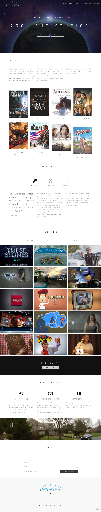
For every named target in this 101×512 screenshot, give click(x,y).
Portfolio (87, 3)
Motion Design (50, 182)
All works (28, 240)
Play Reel (57, 35)
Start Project (50, 367)
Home (65, 3)
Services (78, 3)
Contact (96, 3)
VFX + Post (35, 182)
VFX (40, 240)
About (71, 3)
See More (43, 35)
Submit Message (68, 471)
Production (66, 182)
